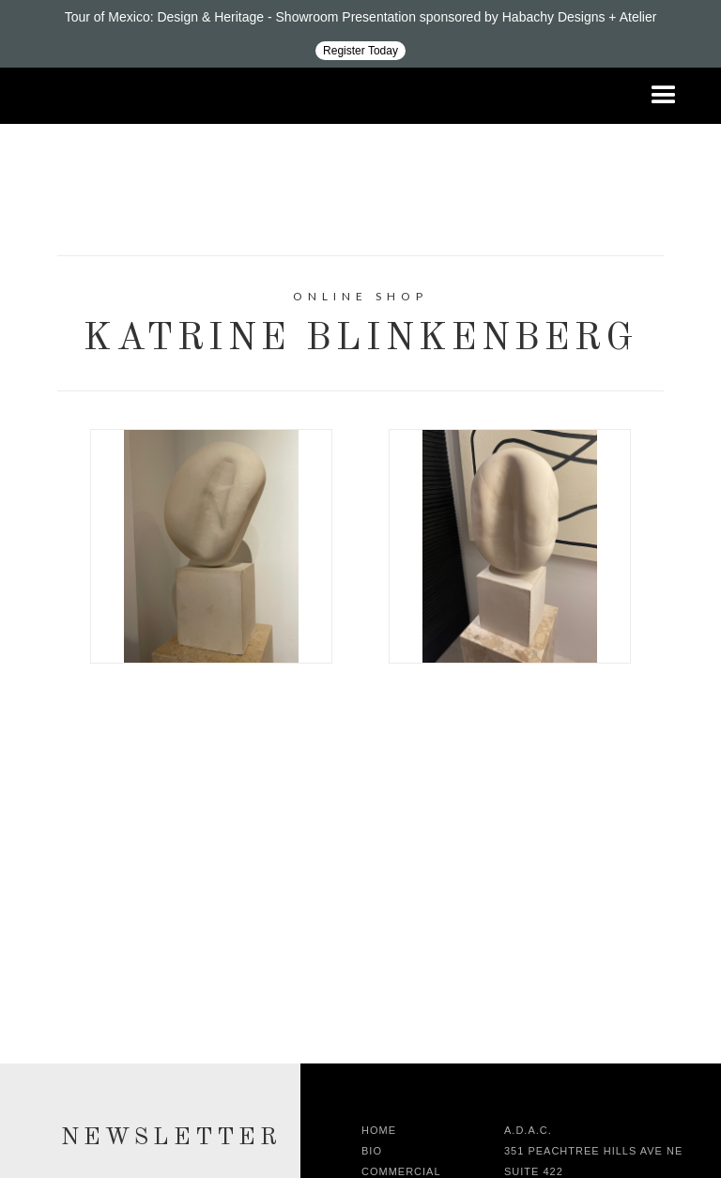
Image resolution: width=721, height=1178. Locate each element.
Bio (371, 1150)
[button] (664, 96)
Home (378, 1130)
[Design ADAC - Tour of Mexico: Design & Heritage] (360, 34)
